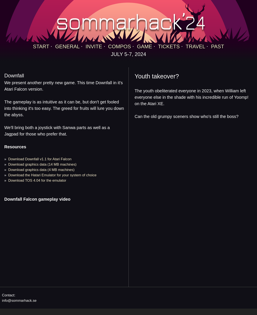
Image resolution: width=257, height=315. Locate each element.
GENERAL (67, 46)
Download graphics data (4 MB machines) (41, 170)
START (41, 46)
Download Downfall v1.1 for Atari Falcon (40, 159)
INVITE (94, 46)
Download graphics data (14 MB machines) (42, 164)
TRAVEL (195, 46)
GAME (144, 46)
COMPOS (119, 46)
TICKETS (169, 46)
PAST (217, 46)
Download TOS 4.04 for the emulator (37, 180)
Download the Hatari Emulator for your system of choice (52, 175)
